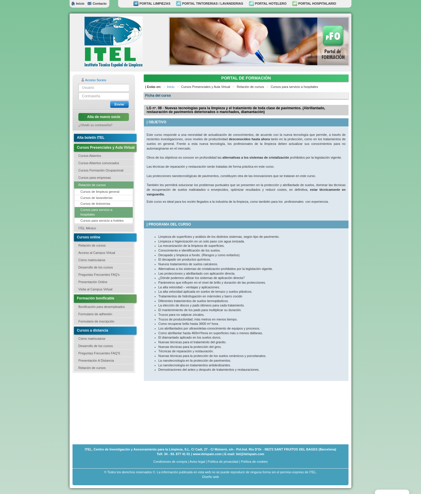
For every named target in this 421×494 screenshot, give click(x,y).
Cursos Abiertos (89, 155)
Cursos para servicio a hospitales (96, 212)
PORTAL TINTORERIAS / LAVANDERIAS (209, 3)
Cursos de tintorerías (95, 203)
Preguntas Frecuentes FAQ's (99, 274)
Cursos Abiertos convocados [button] (98, 163)
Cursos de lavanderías (96, 198)
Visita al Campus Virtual (95, 289)
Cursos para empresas (94, 177)
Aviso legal (197, 461)
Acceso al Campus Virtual (96, 252)
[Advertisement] (102, 408)
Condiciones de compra (170, 461)
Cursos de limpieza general (99, 191)
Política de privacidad (223, 461)
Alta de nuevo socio (103, 117)
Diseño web (210, 477)
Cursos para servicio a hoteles (102, 220)
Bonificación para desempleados (101, 306)
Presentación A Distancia (96, 360)
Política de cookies (254, 461)
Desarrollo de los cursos (95, 267)
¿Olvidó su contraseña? (95, 125)
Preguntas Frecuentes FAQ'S (99, 353)
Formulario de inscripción (96, 321)
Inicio (77, 3)
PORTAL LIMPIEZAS (151, 3)
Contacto (97, 3)
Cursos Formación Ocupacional (100, 170)
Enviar (120, 104)
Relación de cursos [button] (92, 185)
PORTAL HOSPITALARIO (314, 3)
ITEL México (87, 228)
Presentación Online (92, 282)
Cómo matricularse (91, 260)
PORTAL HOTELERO (268, 3)
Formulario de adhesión (95, 314)
